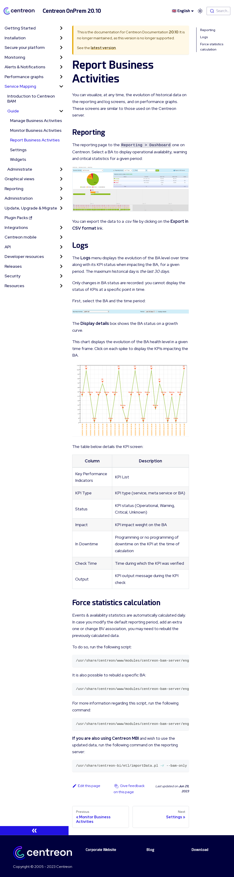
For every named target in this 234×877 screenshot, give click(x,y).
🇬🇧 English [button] (181, 11)
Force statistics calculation (211, 46)
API (8, 246)
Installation (15, 37)
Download (199, 850)
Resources (14, 285)
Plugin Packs (18, 217)
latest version (103, 47)
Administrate (19, 169)
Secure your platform (25, 47)
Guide (13, 111)
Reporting (14, 188)
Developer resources (24, 256)
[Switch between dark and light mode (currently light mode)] (200, 11)
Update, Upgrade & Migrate (31, 208)
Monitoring (15, 57)
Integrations (16, 227)
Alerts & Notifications (25, 66)
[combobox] (218, 11)
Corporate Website (101, 850)
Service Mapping (20, 86)
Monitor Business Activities (35, 130)
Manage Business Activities (36, 120)
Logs (204, 37)
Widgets (18, 159)
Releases (13, 266)
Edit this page (86, 785)
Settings (18, 149)
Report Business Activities (35, 140)
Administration (19, 198)
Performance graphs (24, 76)
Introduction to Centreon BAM (31, 98)
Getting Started (20, 28)
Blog (150, 850)
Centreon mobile (21, 237)
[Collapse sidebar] (34, 830)
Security (12, 275)
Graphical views (19, 178)
